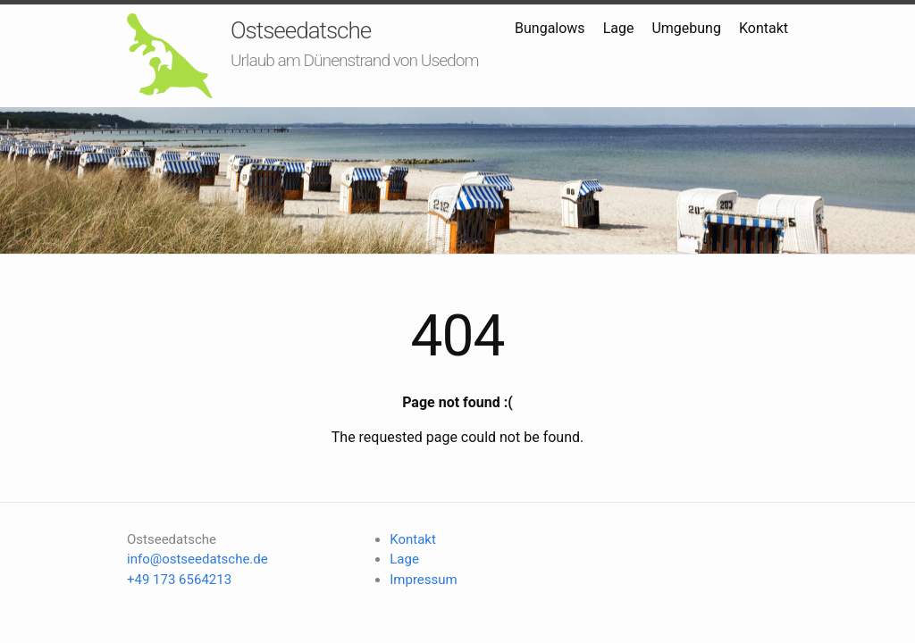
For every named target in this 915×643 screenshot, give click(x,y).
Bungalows (550, 28)
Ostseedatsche (301, 30)
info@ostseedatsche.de (197, 559)
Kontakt (763, 28)
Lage (618, 28)
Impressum (423, 580)
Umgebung (686, 28)
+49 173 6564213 (179, 580)
